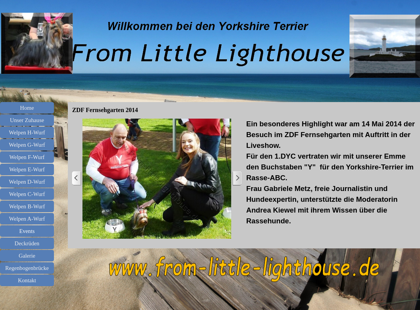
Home (27, 108)
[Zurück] (76, 178)
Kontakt (27, 280)
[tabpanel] (331, 172)
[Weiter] (237, 178)
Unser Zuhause (27, 120)
